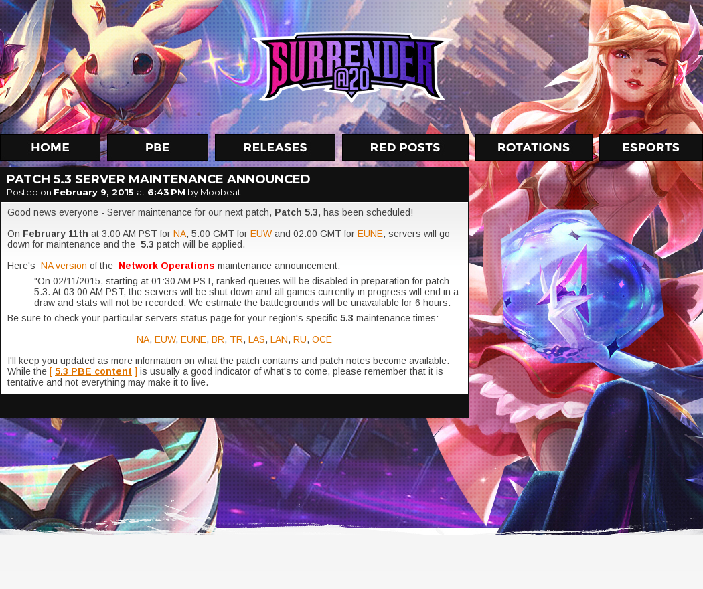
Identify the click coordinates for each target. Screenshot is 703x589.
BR (218, 339)
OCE (322, 339)
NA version (65, 265)
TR (236, 339)
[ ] (93, 371)
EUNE (370, 233)
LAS (256, 339)
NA (179, 233)
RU (300, 339)
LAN (279, 339)
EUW (261, 233)
